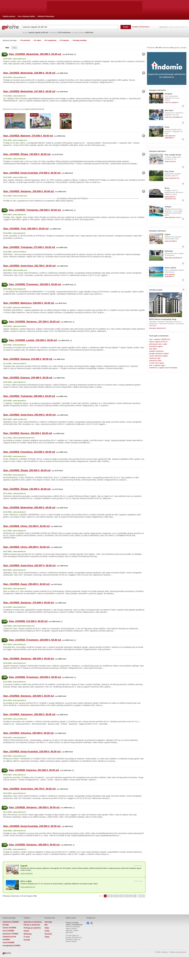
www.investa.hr (170, 161)
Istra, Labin (26, 881)
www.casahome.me (27, 887)
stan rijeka (153, 349)
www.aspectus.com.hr (173, 217)
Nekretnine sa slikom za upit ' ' (23, 109)
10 (135, 896)
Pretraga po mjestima (32, 928)
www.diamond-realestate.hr (170, 137)
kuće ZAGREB (8, 931)
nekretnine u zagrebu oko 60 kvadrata (163, 368)
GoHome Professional (46, 16)
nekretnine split (154, 358)
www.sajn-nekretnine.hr (173, 258)
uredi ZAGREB (8, 942)
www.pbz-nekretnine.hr (157, 328)
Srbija (47, 937)
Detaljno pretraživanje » (141, 27)
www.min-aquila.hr (171, 102)
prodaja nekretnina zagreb (159, 353)
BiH (46, 925)
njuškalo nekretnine (156, 351)
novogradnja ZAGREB (11, 946)
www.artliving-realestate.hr (170, 275)
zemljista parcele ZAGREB (9, 938)
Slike (14, 48)
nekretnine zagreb (155, 346)
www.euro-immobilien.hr (174, 117)
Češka (47, 931)
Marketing (28, 934)
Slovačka (48, 934)
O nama (27, 937)
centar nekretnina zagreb (158, 356)
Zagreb (23, 866)
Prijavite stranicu (9, 16)
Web (7, 48)
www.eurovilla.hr (26, 873)
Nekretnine (163, 27)
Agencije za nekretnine (33, 922)
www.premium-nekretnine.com (170, 198)
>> (143, 896)
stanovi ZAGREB (9, 928)
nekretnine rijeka (155, 361)
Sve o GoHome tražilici (26, 16)
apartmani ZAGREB (10, 934)
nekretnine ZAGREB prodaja (11, 923)
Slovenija (48, 922)
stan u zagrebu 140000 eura (159, 339)
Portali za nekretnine (32, 925)
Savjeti (26, 931)
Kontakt (27, 940)
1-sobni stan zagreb (156, 363)
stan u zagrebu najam (157, 365)
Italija (47, 928)
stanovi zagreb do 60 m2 (158, 342)
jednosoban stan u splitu (158, 344)
